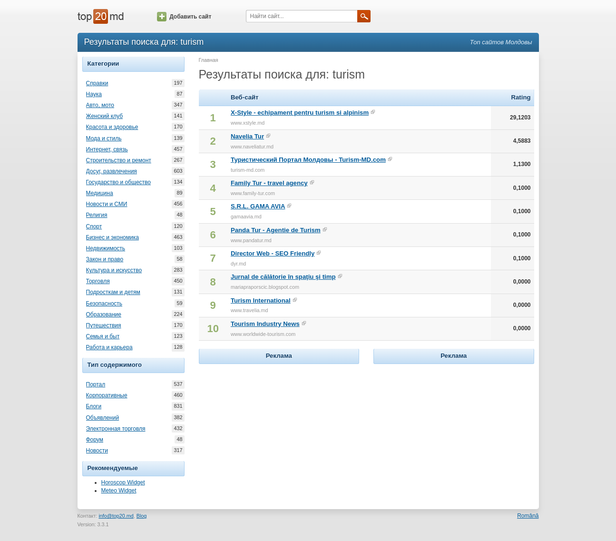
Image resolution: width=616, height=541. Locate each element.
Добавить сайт (184, 16)
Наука (94, 94)
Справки (97, 83)
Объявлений (102, 418)
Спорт (94, 226)
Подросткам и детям (113, 292)
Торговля (98, 281)
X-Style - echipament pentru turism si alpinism (300, 112)
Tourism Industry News (265, 323)
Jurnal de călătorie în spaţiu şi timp (283, 276)
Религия (97, 215)
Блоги (94, 406)
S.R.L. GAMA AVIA (258, 206)
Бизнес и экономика (112, 237)
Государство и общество (118, 182)
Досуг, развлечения (111, 171)
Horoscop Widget (123, 482)
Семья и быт (103, 336)
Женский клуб (104, 116)
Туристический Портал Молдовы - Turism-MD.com (308, 159)
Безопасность (104, 303)
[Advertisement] (278, 425)
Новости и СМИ (106, 204)
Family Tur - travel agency (269, 183)
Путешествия (103, 325)
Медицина (99, 193)
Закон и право (105, 259)
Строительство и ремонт (118, 160)
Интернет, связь (107, 149)
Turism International (261, 300)
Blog (142, 516)
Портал (96, 384)
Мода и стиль (104, 138)
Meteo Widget (119, 490)
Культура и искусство (114, 270)
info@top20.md (115, 516)
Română (527, 515)
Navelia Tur (247, 136)
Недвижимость (106, 248)
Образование (103, 314)
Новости (97, 450)
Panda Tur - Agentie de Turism (276, 230)
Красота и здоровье (112, 127)
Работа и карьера (109, 347)
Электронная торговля (116, 429)
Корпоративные (106, 395)
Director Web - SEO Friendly (272, 253)
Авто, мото (100, 105)
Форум (94, 439)
